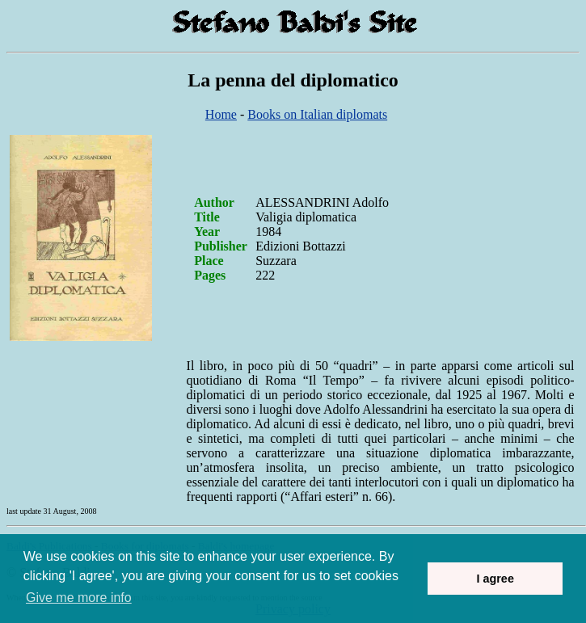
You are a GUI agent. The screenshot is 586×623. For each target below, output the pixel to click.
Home (221, 114)
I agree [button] (494, 578)
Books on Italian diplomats (317, 114)
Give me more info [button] (79, 597)
